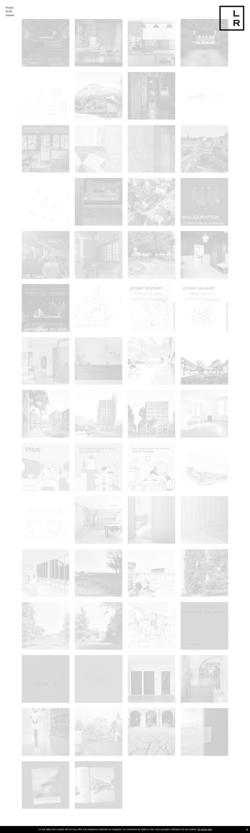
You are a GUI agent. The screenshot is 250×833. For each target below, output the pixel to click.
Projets (10, 7)
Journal (10, 15)
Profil (9, 11)
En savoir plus (205, 829)
